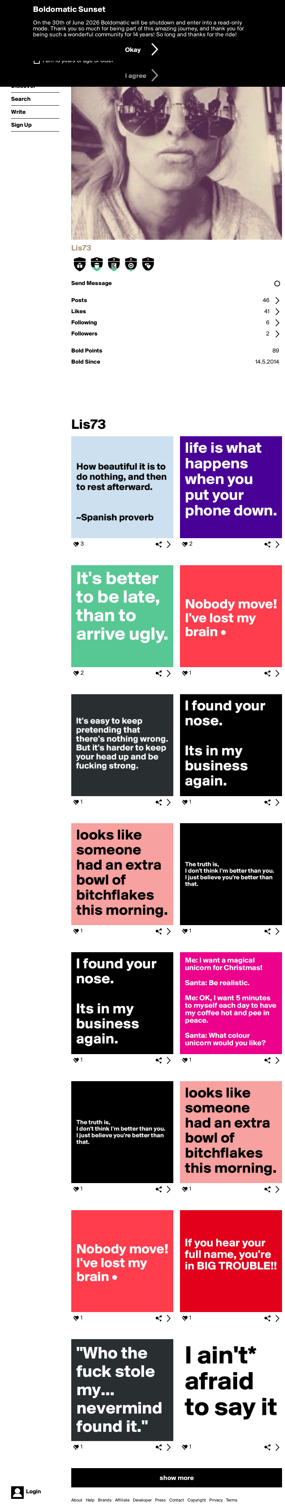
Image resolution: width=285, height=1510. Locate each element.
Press (160, 1500)
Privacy (216, 1500)
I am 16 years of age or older (78, 61)
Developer (142, 1500)
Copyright (196, 1500)
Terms (232, 1500)
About (76, 1500)
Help (90, 1500)
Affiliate (122, 1500)
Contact (176, 1500)
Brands (105, 1500)
